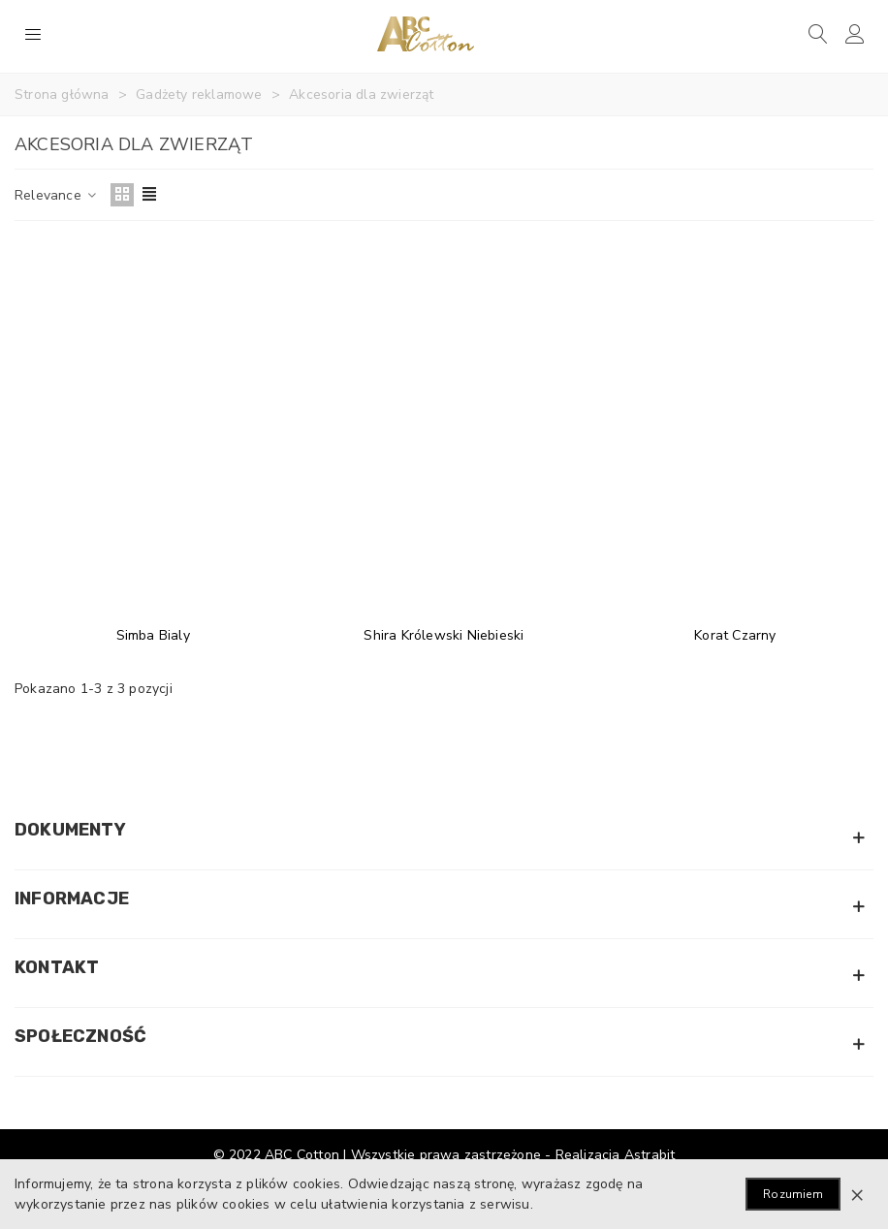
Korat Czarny (735, 635)
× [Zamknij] (857, 1194)
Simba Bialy (153, 635)
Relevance (57, 195)
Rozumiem (793, 1194)
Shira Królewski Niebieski (443, 635)
